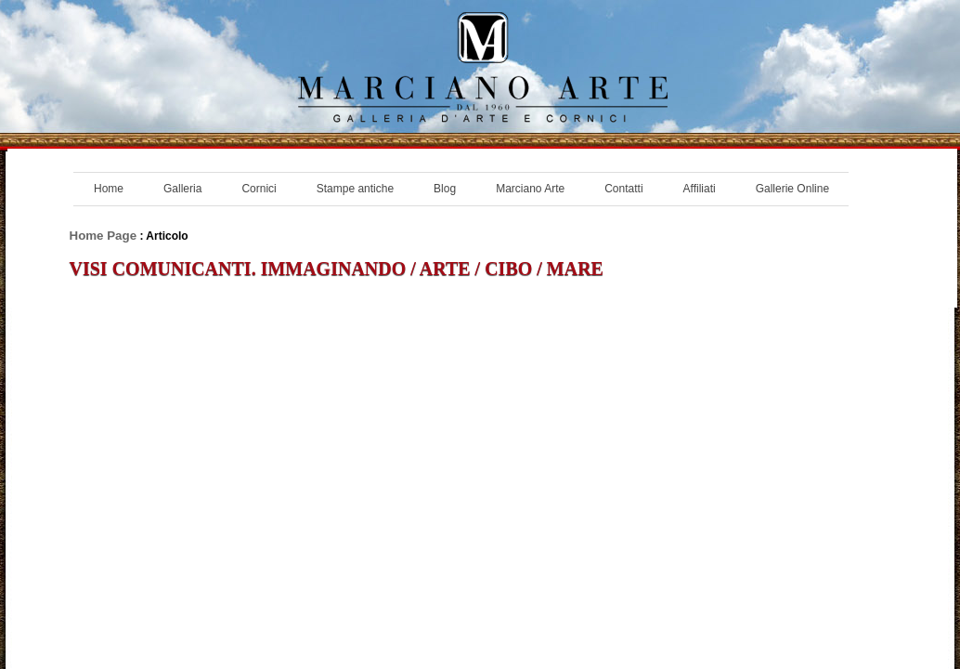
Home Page (103, 236)
